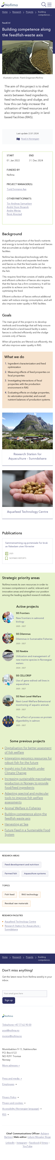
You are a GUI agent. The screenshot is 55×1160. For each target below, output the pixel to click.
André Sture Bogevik (18, 207)
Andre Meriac (14, 211)
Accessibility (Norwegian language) (20, 1109)
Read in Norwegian (28, 139)
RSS (4, 1115)
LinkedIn (10, 1143)
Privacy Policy (9, 1097)
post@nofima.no (10, 1030)
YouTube (27, 1146)
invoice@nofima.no (12, 1036)
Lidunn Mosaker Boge (39, 1137)
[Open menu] (43, 4)
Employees (8, 1084)
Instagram (22, 1143)
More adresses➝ (11, 1066)
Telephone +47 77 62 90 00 (16, 1025)
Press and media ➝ (12, 1079)
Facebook (34, 1143)
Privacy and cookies (12, 1103)
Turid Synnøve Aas (16, 189)
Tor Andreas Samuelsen (19, 204)
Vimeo (44, 1143)
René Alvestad (14, 214)
